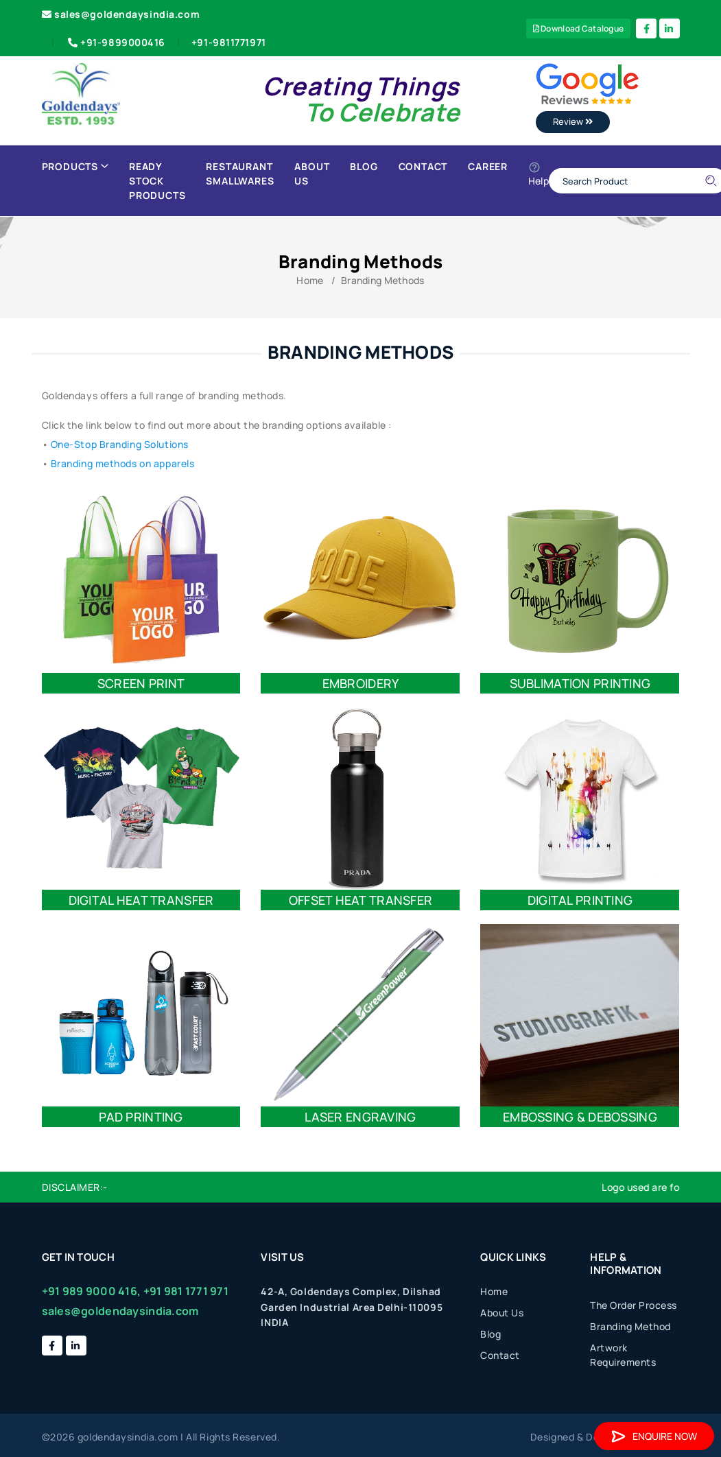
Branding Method (630, 1326)
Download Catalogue (578, 28)
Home (309, 280)
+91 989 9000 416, (91, 1291)
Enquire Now (654, 1436)
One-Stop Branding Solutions (120, 444)
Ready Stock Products (157, 181)
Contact (423, 166)
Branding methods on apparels (123, 463)
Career (488, 166)
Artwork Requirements (623, 1355)
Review (573, 121)
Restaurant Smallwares (240, 173)
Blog (363, 166)
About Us (311, 173)
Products (75, 166)
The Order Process (633, 1305)
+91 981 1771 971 (185, 1291)
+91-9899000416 (115, 42)
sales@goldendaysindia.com (121, 14)
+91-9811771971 (228, 42)
